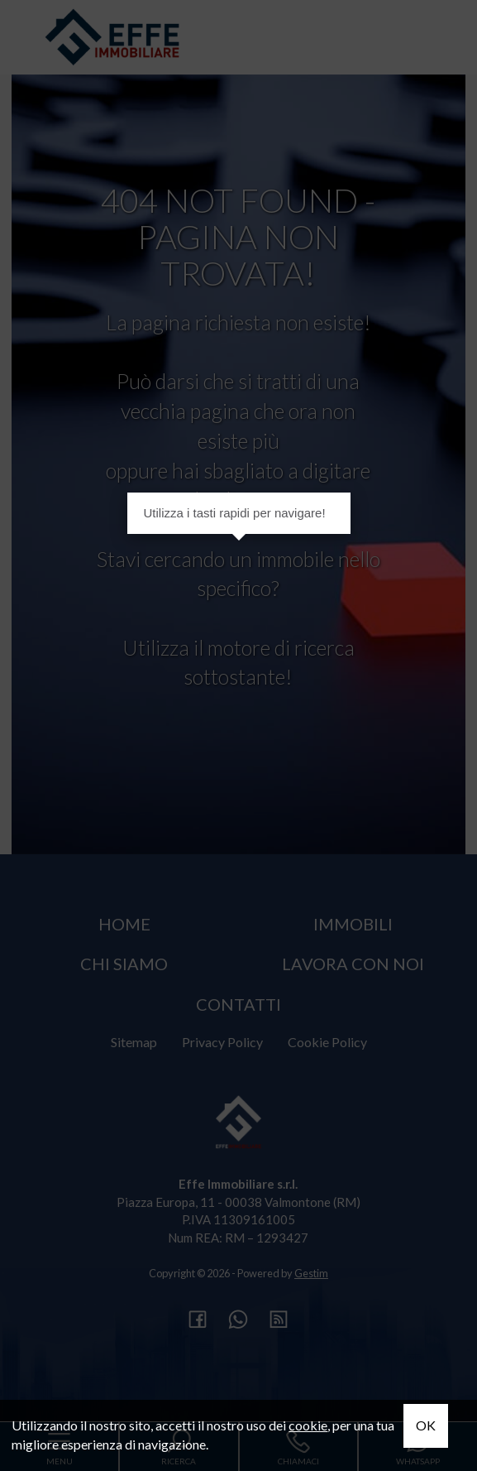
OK (426, 1425)
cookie (308, 1425)
